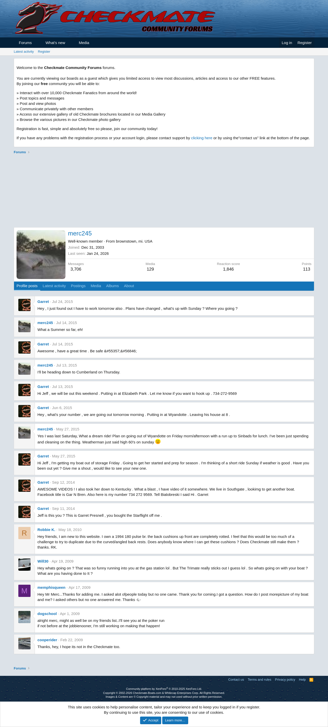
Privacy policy (285, 679)
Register (44, 51)
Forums (25, 42)
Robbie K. (46, 529)
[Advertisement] (164, 191)
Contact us (236, 679)
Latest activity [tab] (54, 286)
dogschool (47, 613)
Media (84, 42)
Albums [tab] (112, 286)
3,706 (76, 269)
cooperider (47, 640)
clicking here (201, 138)
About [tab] (129, 286)
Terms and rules (259, 679)
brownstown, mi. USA (134, 241)
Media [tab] (96, 286)
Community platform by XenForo (164, 688)
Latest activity (24, 51)
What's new (55, 42)
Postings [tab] (78, 286)
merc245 (45, 322)
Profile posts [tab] (27, 286)
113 (306, 269)
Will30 (42, 561)
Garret (43, 301)
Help (302, 679)
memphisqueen (51, 587)
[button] (36, 42)
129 (150, 269)
